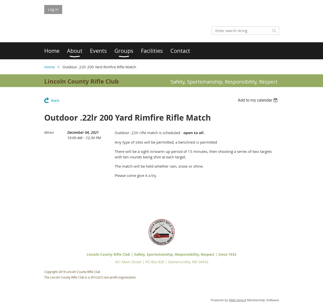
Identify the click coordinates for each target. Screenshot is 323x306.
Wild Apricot (237, 300)
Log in (53, 9)
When (49, 132)
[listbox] (258, 100)
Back (55, 100)
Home (49, 66)
